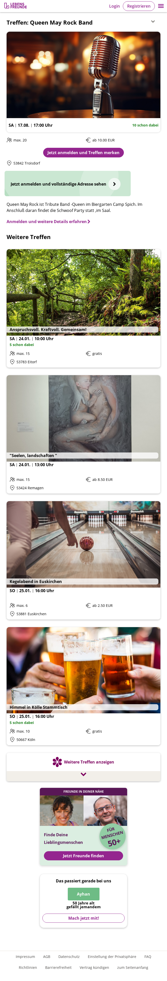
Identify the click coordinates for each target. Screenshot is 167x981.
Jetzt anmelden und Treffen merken (83, 152)
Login (114, 6)
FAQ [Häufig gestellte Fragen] (147, 956)
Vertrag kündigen (94, 967)
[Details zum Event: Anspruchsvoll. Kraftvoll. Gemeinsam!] (83, 308)
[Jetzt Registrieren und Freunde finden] (83, 826)
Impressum (25, 956)
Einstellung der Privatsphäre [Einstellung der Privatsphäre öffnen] (112, 956)
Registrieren (139, 6)
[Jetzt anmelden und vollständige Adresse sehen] (68, 183)
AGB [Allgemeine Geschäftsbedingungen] (46, 956)
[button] (161, 6)
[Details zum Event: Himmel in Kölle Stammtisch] (83, 686)
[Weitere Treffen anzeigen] (83, 768)
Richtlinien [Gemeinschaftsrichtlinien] (28, 967)
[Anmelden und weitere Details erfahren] (49, 221)
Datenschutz (69, 956)
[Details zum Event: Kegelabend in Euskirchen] (83, 560)
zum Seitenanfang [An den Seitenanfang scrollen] (132, 967)
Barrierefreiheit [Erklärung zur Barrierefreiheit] (58, 967)
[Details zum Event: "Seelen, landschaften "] (83, 434)
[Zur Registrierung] (16, 6)
